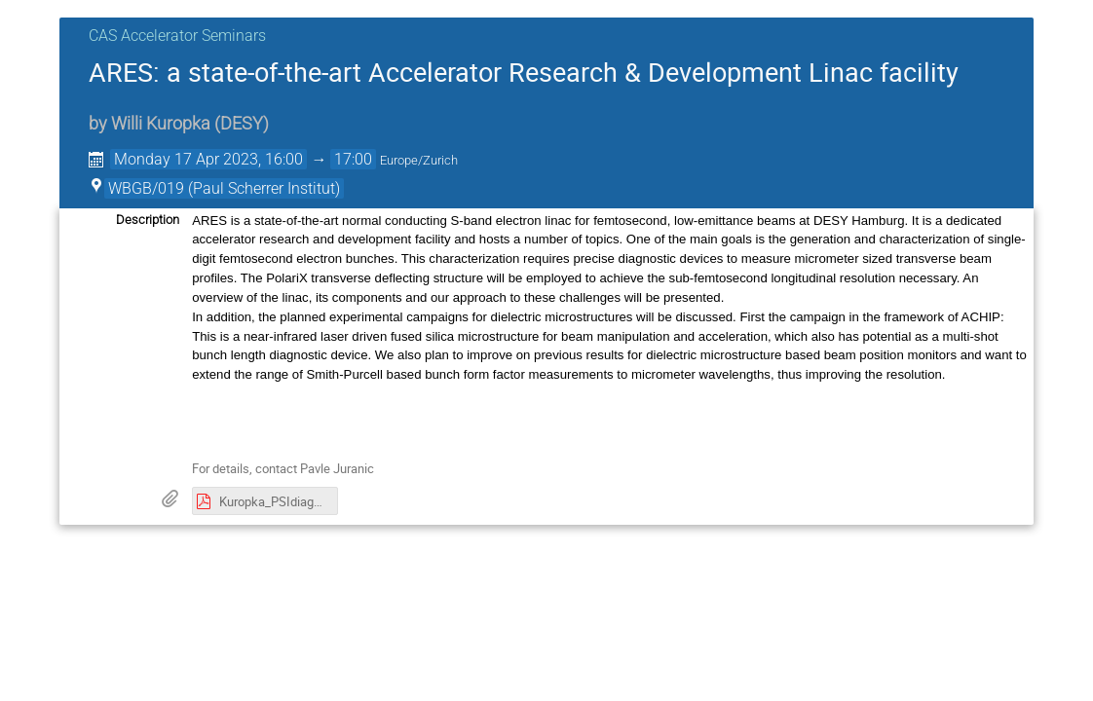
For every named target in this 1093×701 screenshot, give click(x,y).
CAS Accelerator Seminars (177, 35)
